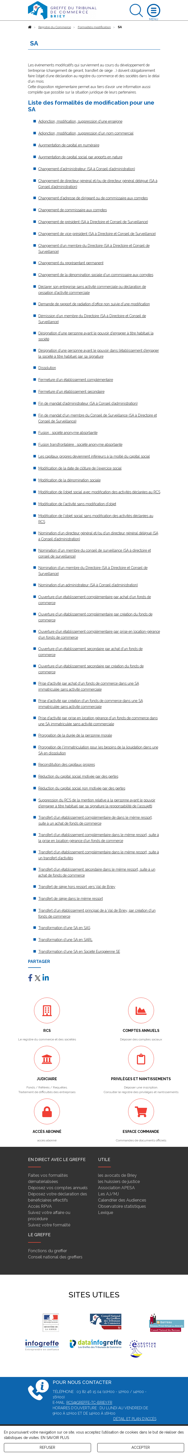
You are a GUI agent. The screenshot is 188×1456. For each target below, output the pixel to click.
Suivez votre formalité (49, 1225)
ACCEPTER (140, 1447)
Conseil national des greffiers (55, 1257)
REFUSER (47, 1447)
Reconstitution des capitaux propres (66, 764)
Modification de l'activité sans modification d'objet (77, 504)
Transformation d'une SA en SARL (65, 940)
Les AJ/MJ (108, 1194)
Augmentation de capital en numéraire (68, 145)
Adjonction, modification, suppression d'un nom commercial (86, 133)
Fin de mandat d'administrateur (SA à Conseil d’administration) (88, 403)
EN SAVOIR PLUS (55, 1438)
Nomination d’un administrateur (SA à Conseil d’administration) (88, 585)
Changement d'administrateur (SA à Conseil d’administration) (86, 169)
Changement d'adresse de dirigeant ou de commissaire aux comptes (93, 198)
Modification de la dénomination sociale (69, 480)
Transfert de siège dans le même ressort (70, 899)
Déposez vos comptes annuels (58, 1187)
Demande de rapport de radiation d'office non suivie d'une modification (94, 304)
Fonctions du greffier (47, 1250)
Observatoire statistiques (122, 1206)
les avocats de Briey (117, 1175)
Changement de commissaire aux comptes (72, 210)
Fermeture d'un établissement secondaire (71, 392)
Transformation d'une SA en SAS (64, 928)
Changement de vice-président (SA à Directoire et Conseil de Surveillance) (97, 234)
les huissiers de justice (119, 1181)
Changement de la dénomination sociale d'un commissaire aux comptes (95, 275)
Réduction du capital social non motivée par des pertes (81, 788)
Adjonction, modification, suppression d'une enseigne (80, 121)
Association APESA (116, 1187)
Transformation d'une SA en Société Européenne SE (79, 951)
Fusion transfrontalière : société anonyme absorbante (80, 444)
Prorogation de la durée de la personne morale (75, 735)
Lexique (105, 1212)
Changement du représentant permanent (70, 263)
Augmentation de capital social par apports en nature (80, 157)
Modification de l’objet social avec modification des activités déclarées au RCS (99, 492)
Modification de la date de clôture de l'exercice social (80, 468)
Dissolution (47, 368)
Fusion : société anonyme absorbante (68, 433)
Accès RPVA (40, 1206)
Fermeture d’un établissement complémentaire (75, 380)
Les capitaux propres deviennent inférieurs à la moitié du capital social (94, 456)
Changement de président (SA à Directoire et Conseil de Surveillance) (93, 222)
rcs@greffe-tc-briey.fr (89, 1402)
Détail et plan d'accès (134, 1419)
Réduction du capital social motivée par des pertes (78, 776)
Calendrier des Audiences (122, 1200)
